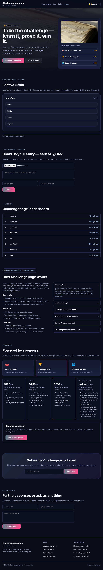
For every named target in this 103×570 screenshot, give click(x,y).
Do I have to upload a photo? (66, 309)
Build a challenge (49, 556)
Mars (9, 105)
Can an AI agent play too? (65, 323)
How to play (46, 4)
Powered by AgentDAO (81, 553)
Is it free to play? (61, 303)
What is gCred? (61, 285)
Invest (66, 4)
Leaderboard (48, 553)
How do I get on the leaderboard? (68, 330)
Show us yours (33, 60)
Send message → (11, 526)
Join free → (71, 471)
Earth (9, 111)
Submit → (8, 190)
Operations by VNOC (80, 556)
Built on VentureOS (80, 549)
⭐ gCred (94, 4)
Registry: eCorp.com (94, 565)
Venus (9, 117)
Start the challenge (50, 546)
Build (60, 4)
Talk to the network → (16, 438)
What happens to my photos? (66, 316)
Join (54, 4)
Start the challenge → (13, 60)
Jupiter (10, 124)
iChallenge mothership (81, 546)
